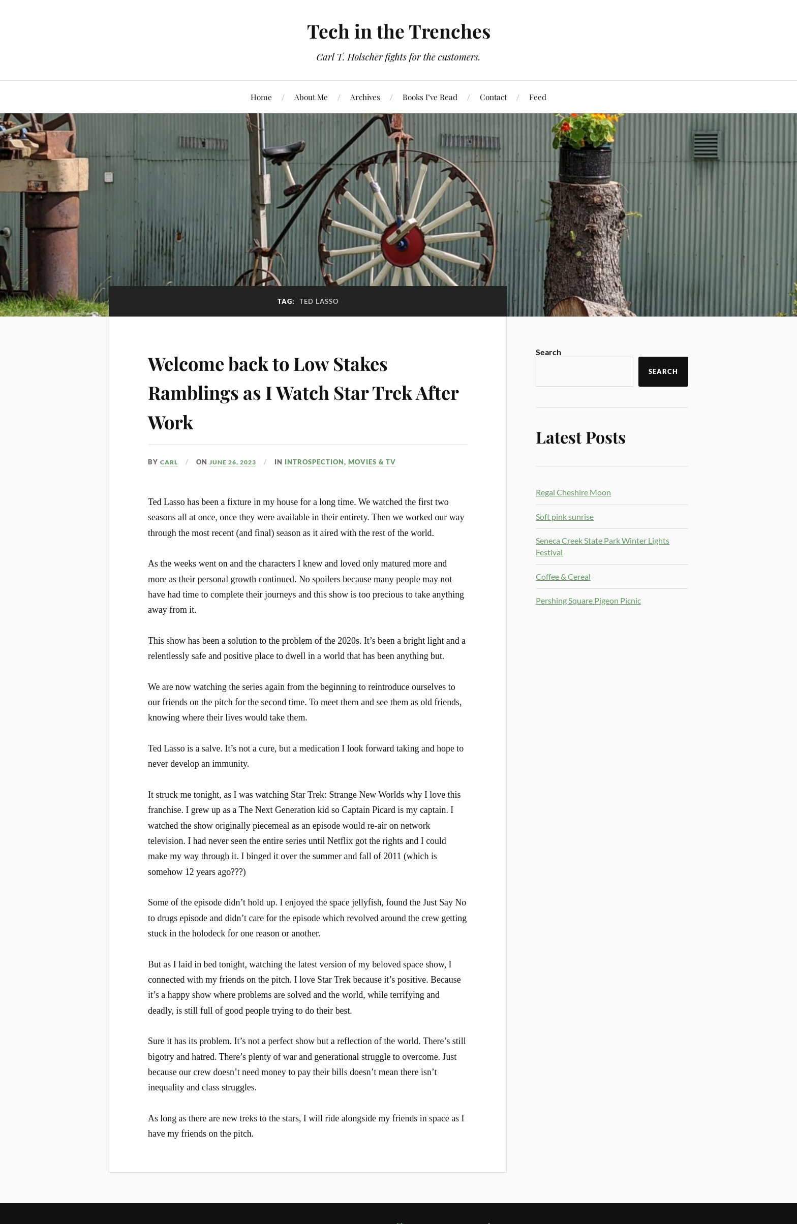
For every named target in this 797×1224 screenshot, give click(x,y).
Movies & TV (379, 462)
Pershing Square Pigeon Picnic (588, 600)
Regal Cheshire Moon (573, 492)
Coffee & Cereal (563, 576)
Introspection (321, 462)
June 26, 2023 (237, 462)
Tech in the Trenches (399, 31)
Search (548, 352)
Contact (493, 96)
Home (261, 96)
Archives (365, 96)
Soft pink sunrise (565, 516)
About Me (311, 96)
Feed (537, 96)
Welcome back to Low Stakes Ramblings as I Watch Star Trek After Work (295, 391)
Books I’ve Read (430, 96)
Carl (170, 462)
